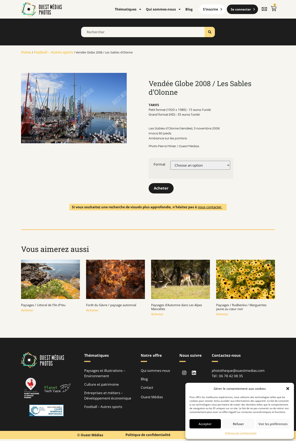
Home (26, 52)
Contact (147, 387)
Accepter (205, 424)
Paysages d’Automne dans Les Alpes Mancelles (176, 307)
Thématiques (128, 9)
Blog (189, 9)
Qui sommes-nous (163, 9)
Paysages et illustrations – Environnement (104, 373)
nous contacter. (210, 207)
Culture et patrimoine (101, 384)
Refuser (238, 424)
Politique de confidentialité (241, 433)
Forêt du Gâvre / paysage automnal (111, 305)
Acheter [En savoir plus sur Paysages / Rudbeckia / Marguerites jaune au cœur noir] (222, 314)
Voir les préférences (273, 424)
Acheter (161, 188)
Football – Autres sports (53, 52)
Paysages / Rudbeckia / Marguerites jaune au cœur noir (241, 307)
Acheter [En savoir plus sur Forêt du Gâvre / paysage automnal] (92, 310)
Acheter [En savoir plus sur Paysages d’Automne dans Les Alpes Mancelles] (157, 314)
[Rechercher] (210, 32)
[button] (288, 388)
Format (159, 164)
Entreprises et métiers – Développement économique (107, 396)
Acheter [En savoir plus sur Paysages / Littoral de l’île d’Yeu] (27, 310)
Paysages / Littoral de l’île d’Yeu (43, 305)
